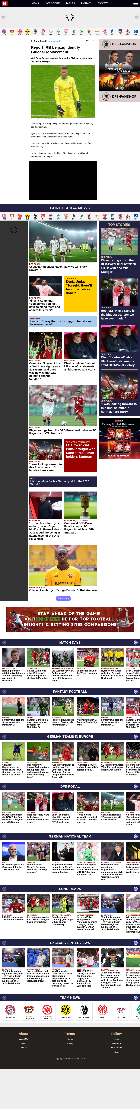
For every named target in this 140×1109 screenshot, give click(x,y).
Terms (70, 1079)
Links (116, 1092)
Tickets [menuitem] (103, 3)
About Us (23, 1079)
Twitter (116, 1079)
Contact (23, 1083)
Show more (63, 639)
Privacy (70, 1083)
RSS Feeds (116, 1088)
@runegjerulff (54, 81)
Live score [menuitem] (52, 3)
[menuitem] (15, 3)
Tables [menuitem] (70, 3)
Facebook (116, 1083)
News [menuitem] (35, 3)
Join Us (23, 1088)
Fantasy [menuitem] (86, 3)
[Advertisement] (70, 47)
